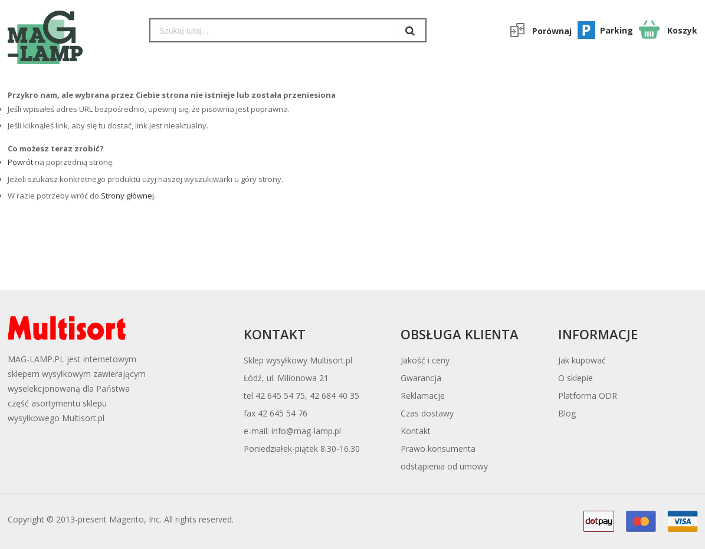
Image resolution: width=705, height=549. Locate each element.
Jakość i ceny (425, 360)
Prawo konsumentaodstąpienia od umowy (444, 457)
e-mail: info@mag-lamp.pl (292, 430)
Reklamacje (423, 395)
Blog (567, 413)
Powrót (20, 162)
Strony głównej (127, 195)
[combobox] (272, 30)
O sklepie (575, 377)
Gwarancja (421, 377)
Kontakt (416, 430)
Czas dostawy (427, 413)
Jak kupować (582, 360)
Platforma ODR (587, 395)
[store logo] (70, 37)
